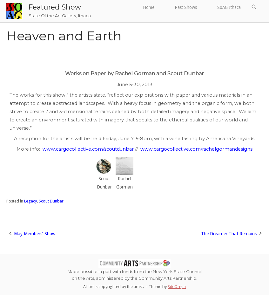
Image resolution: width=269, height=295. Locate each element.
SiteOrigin (177, 286)
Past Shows (186, 7)
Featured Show (55, 7)
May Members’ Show (35, 233)
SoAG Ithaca (229, 7)
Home (148, 7)
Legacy (30, 201)
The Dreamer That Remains (229, 233)
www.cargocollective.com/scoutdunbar (88, 149)
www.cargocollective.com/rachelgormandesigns (196, 149)
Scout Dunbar (51, 201)
